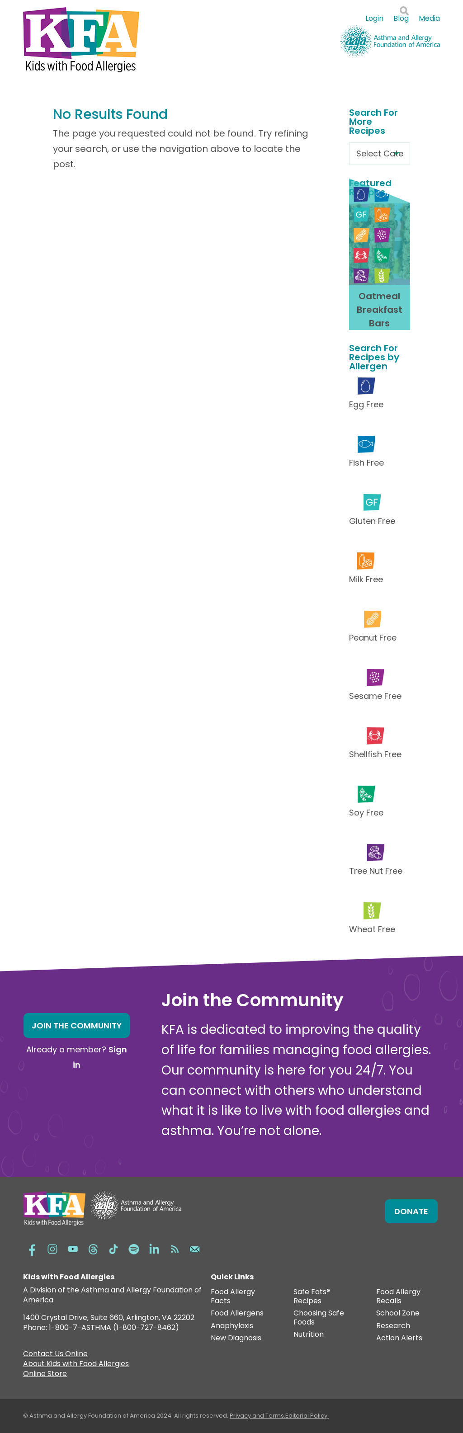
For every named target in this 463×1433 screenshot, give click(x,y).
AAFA (430, 29)
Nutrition (308, 1334)
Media (429, 19)
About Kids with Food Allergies (76, 1365)
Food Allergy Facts (233, 1296)
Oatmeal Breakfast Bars (379, 310)
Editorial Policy (306, 1415)
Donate (411, 1211)
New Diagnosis (236, 1338)
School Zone (398, 1313)
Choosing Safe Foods (318, 1318)
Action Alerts (399, 1338)
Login (374, 19)
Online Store (45, 1375)
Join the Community (77, 1025)
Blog (401, 19)
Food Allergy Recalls (398, 1296)
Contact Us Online (55, 1355)
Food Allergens (237, 1313)
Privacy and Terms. (257, 1415)
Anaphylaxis (232, 1326)
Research (393, 1326)
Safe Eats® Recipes (311, 1296)
